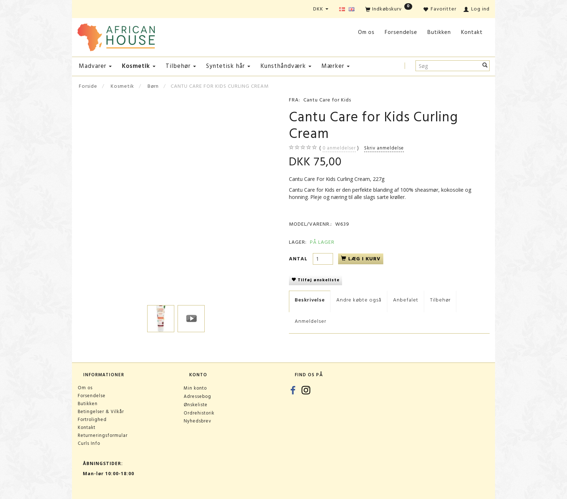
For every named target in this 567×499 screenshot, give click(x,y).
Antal (299, 259)
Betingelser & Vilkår (101, 411)
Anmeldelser (310, 321)
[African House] (116, 35)
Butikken (439, 32)
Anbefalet (405, 300)
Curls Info (89, 443)
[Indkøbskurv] (388, 10)
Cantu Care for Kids (327, 100)
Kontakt (472, 32)
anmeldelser (339, 148)
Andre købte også (358, 300)
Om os (366, 32)
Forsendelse (401, 32)
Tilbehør (440, 300)
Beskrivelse (310, 300)
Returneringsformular (103, 435)
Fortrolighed (92, 419)
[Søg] (485, 65)
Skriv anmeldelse (384, 148)
